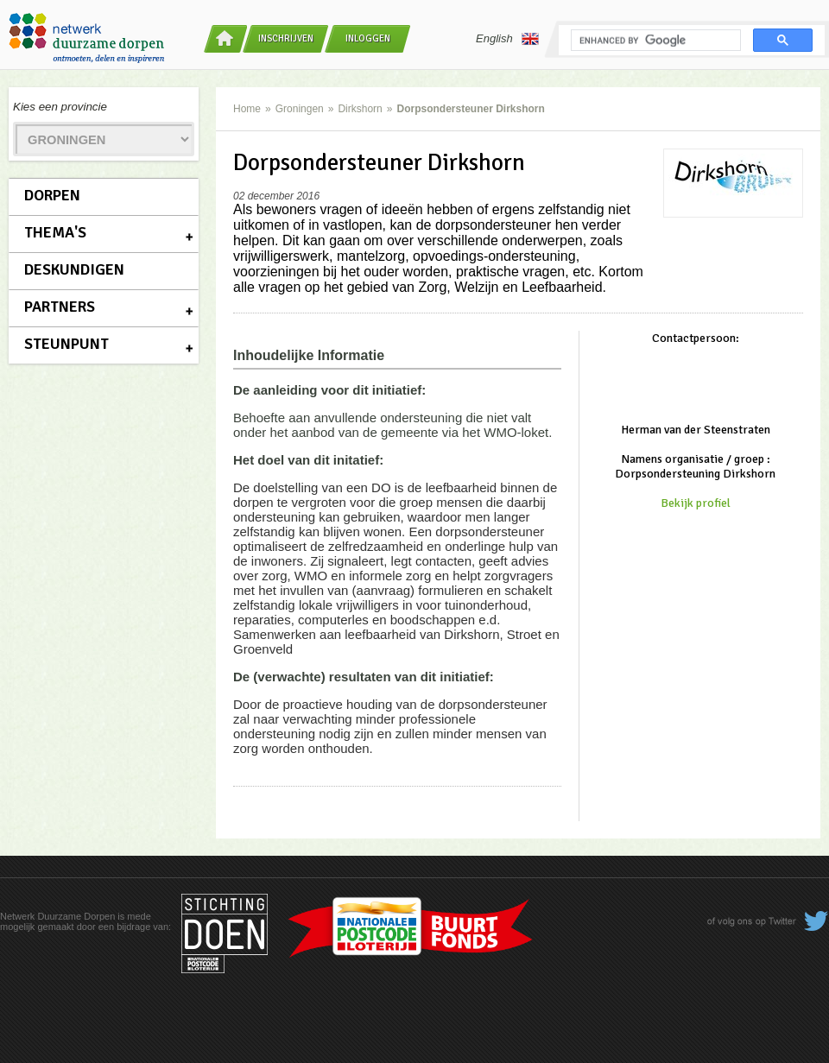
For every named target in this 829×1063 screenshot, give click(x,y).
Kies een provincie (60, 106)
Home (247, 109)
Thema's (55, 232)
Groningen (299, 109)
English (507, 39)
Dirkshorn (360, 109)
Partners (59, 306)
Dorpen (52, 195)
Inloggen (367, 38)
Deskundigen (74, 269)
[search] (654, 41)
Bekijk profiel (696, 503)
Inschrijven (285, 38)
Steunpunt (66, 343)
